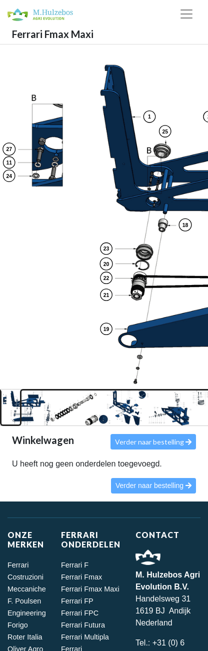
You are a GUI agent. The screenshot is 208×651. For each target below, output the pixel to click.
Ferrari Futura (83, 625)
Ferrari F (74, 565)
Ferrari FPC (79, 613)
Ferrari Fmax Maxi (90, 589)
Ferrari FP (77, 601)
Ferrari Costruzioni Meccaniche (27, 577)
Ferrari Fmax (81, 577)
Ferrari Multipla (85, 637)
